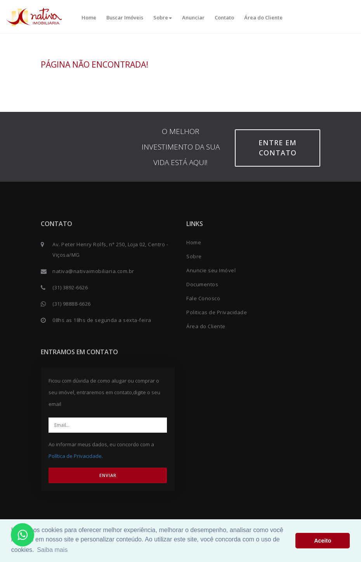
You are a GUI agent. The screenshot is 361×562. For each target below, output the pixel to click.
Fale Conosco (203, 298)
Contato (224, 17)
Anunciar (193, 17)
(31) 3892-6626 (70, 287)
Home (89, 17)
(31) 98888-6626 (71, 303)
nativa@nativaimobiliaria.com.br (93, 271)
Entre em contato (278, 147)
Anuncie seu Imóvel (211, 270)
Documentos (202, 284)
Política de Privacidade (75, 455)
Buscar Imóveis (124, 17)
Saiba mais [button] (52, 549)
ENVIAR (107, 475)
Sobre (162, 17)
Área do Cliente (263, 17)
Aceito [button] (322, 541)
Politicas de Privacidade (216, 312)
